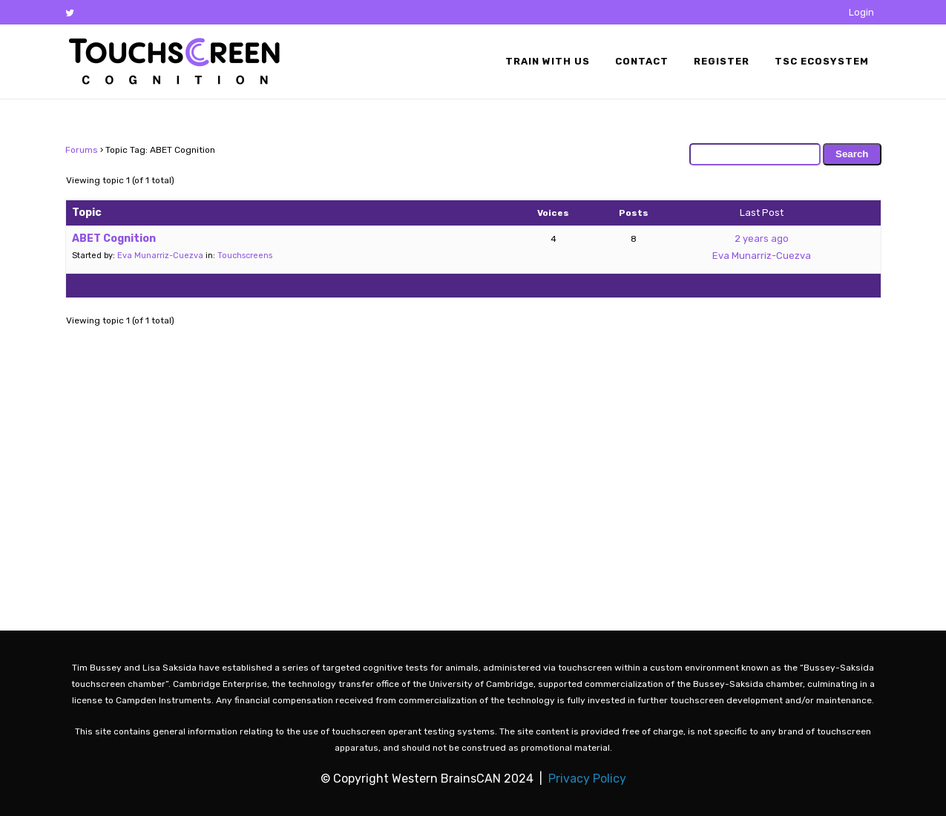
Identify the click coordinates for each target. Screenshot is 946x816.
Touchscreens (244, 255)
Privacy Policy (587, 778)
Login (861, 12)
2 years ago (762, 238)
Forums (81, 150)
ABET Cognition (114, 238)
